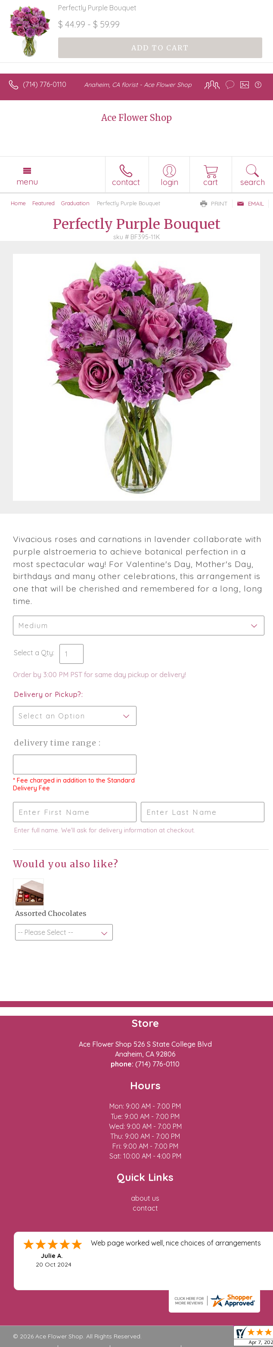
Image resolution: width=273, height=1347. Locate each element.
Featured (43, 203)
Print (214, 203)
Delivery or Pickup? (47, 694)
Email (250, 203)
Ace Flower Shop (136, 117)
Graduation (75, 203)
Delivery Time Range (56, 743)
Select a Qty (33, 652)
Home (18, 203)
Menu (27, 181)
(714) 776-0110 (44, 84)
